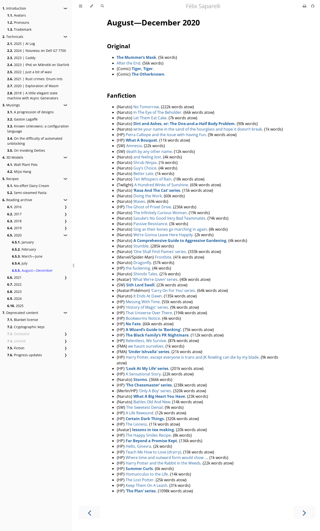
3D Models (12, 157)
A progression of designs (30, 112)
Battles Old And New (151, 401)
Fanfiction (121, 95)
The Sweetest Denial (144, 407)
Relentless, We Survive (146, 340)
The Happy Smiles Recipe (148, 435)
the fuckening (138, 268)
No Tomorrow (146, 106)
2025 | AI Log (21, 43)
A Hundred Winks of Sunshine (161, 184)
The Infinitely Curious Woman (160, 212)
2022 (14, 284)
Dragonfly (142, 262)
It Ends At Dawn (147, 296)
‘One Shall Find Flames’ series (159, 251)
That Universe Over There (149, 312)
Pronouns (18, 22)
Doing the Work (147, 196)
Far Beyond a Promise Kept (151, 440)
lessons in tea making (153, 429)
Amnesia (134, 145)
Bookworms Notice (143, 318)
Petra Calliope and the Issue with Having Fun (166, 134)
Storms (140, 379)
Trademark (19, 29)
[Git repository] (312, 6)
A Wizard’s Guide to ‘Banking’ (153, 329)
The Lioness (136, 424)
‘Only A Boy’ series (155, 390)
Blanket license (22, 319)
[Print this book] (305, 6)
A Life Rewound (139, 413)
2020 (14, 235)
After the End (128, 63)
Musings (11, 105)
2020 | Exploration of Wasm (33, 86)
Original (118, 46)
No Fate (133, 323)
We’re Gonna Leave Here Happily (163, 234)
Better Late (143, 173)
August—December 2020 (153, 22)
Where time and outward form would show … (166, 457)
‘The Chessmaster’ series (149, 385)
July (19, 263)
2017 (14, 214)
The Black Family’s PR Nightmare (157, 335)
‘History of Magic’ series (147, 307)
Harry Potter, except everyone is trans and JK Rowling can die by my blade (192, 357)
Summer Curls (139, 468)
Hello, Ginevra (138, 446)
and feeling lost (147, 157)
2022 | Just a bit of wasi (29, 72)
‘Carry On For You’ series (173, 290)
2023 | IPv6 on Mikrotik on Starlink (38, 64)
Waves (139, 201)
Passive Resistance (150, 223)
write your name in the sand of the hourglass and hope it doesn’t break (197, 129)
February (24, 249)
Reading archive (17, 200)
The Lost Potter (140, 480)
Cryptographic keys (26, 327)
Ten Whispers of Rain (152, 179)
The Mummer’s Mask (136, 57)
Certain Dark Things (145, 418)
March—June (27, 256)
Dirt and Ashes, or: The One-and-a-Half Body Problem (184, 123)
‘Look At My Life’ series (147, 368)
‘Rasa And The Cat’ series (156, 190)
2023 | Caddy (21, 57)
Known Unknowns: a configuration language (38, 128)
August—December (32, 270)
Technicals (12, 36)
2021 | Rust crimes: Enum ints (35, 79)
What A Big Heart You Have (159, 396)
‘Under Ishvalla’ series (148, 351)
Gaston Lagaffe (22, 119)
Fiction (15, 348)
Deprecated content (20, 312)
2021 (14, 277)
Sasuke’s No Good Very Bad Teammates (169, 218)
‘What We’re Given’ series (155, 279)
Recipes (10, 178)
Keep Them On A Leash (146, 485)
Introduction (14, 8)
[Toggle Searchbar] (102, 6)
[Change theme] (91, 6)
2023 (14, 291)
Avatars (16, 15)
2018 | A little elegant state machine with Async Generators (32, 95)
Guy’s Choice (144, 168)
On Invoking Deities (26, 150)
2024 (14, 298)
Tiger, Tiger (142, 68)
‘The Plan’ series (141, 491)
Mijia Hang (19, 171)
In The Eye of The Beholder (157, 112)
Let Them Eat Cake (149, 118)
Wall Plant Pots (22, 164)
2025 (15, 305)
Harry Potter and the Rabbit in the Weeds (163, 463)
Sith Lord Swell (140, 285)
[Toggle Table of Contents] (80, 6)
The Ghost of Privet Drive (148, 207)
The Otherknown (148, 74)
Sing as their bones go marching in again (170, 229)
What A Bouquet (141, 140)
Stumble (140, 246)
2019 (14, 228)
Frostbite (163, 257)
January (23, 242)
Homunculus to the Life (147, 474)
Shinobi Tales (145, 274)
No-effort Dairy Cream (28, 185)
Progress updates (24, 355)
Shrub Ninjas (145, 162)
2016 (14, 207)
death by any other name (149, 151)
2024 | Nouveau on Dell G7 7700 (36, 50)
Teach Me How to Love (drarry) (153, 452)
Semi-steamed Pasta (27, 192)
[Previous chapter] (89, 512)
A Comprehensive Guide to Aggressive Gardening (179, 240)
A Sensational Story (143, 374)
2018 (14, 221)
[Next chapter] (304, 512)
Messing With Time (143, 301)
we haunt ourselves (145, 346)
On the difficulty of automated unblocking (34, 141)
